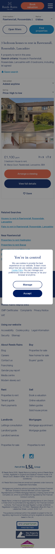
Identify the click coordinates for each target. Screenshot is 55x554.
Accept (27, 293)
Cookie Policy (17, 270)
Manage (27, 284)
